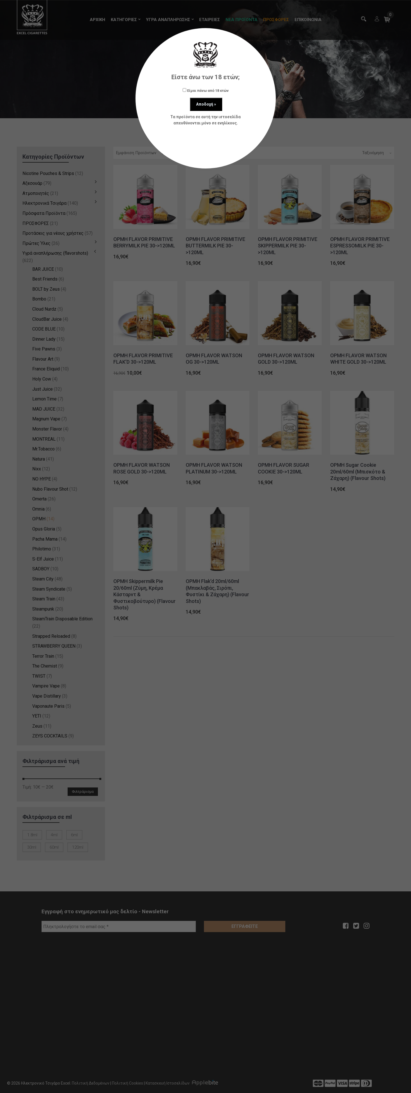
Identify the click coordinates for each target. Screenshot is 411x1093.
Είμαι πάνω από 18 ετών (206, 90)
